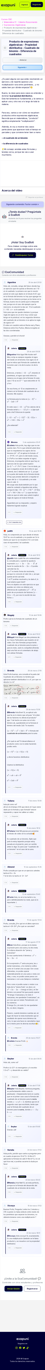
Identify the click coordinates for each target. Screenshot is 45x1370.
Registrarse (32, 1289)
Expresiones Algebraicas (15, 25)
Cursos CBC (6, 19)
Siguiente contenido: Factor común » (22, 204)
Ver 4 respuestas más (14, 522)
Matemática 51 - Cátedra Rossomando (20, 22)
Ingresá (25, 5)
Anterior (23, 60)
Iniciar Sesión (13, 1289)
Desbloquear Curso (22, 255)
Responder (14, 340)
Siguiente (22, 67)
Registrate (37, 4)
